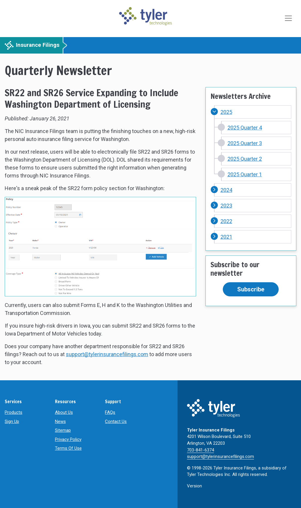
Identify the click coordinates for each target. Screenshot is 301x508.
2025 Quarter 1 (245, 174)
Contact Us (116, 421)
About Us (64, 412)
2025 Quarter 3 (245, 143)
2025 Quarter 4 (245, 127)
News (60, 421)
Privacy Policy (68, 439)
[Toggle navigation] (289, 18)
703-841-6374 (200, 450)
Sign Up (12, 421)
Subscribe (250, 289)
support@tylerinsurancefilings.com (107, 354)
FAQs (110, 412)
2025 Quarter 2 (245, 159)
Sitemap (63, 430)
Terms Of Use (68, 448)
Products (13, 412)
